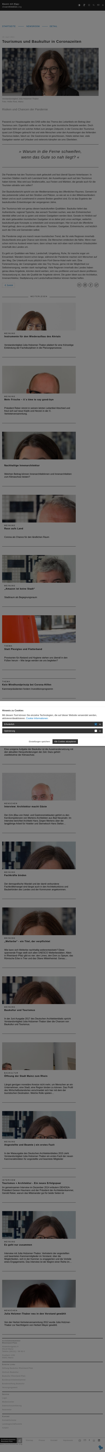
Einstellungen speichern (39, 741)
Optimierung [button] (9, 731)
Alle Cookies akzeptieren (65, 741)
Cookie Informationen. (37, 718)
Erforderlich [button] (9, 724)
